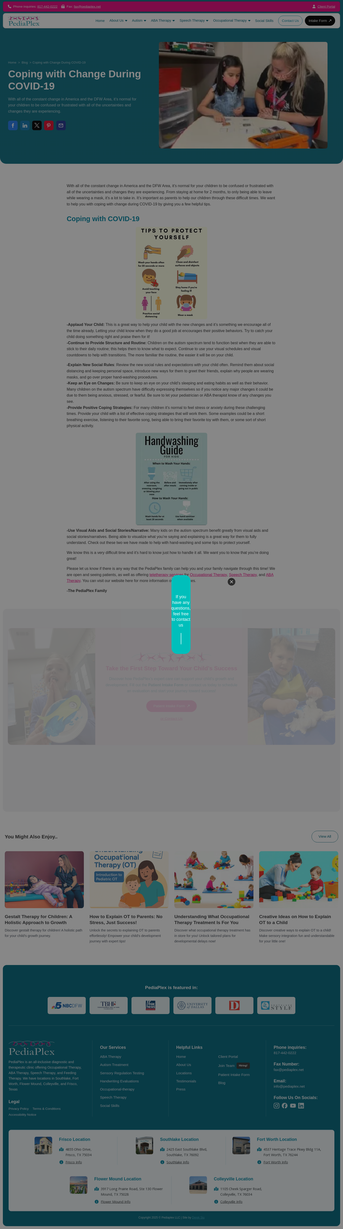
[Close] (231, 596)
